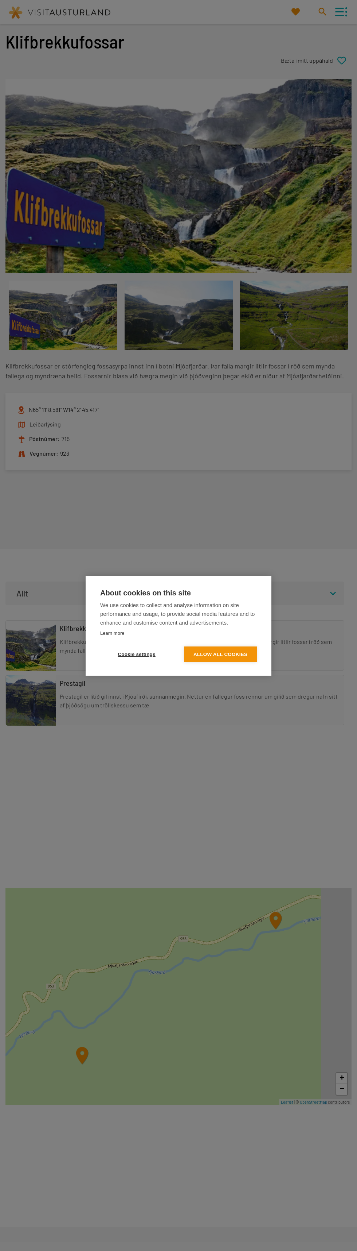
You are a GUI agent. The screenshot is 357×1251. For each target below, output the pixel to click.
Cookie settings (137, 654)
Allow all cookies (220, 654)
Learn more (112, 633)
